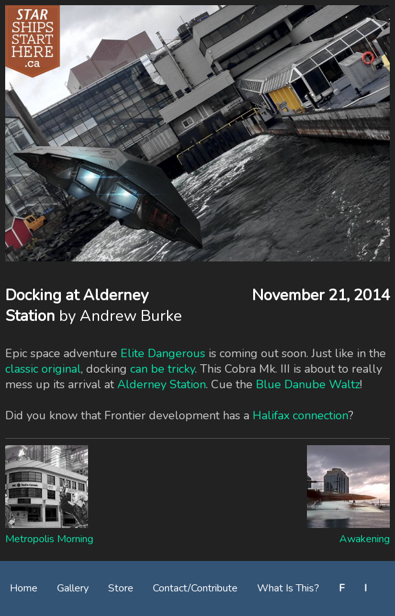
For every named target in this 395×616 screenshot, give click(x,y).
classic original (43, 369)
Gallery (73, 588)
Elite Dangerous (162, 353)
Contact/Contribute (195, 588)
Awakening (364, 539)
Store (120, 588)
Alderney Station (161, 384)
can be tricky (162, 369)
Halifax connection (300, 415)
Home (24, 588)
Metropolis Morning (49, 539)
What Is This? (288, 588)
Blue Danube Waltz (308, 384)
